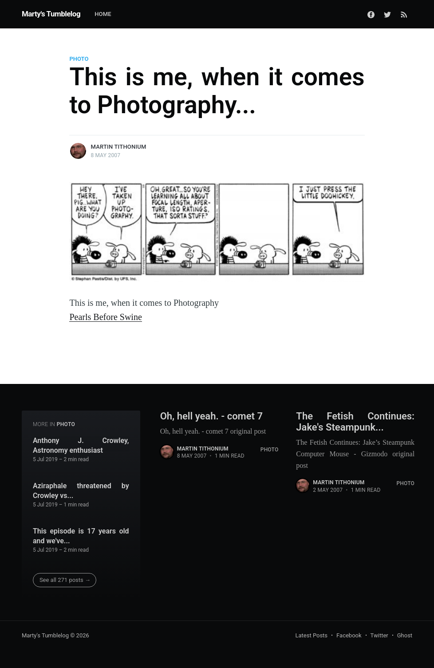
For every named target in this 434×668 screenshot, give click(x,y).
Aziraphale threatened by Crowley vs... (81, 491)
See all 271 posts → (65, 580)
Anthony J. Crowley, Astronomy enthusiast (81, 445)
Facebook (348, 635)
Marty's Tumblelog (51, 13)
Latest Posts (311, 635)
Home (103, 14)
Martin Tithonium (118, 146)
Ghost (404, 635)
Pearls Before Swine (105, 317)
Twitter (379, 635)
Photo (78, 58)
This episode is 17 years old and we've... (81, 536)
